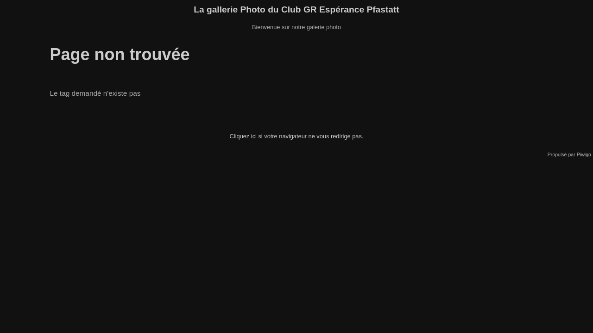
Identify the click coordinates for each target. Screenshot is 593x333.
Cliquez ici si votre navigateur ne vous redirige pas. (297, 136)
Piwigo (584, 154)
